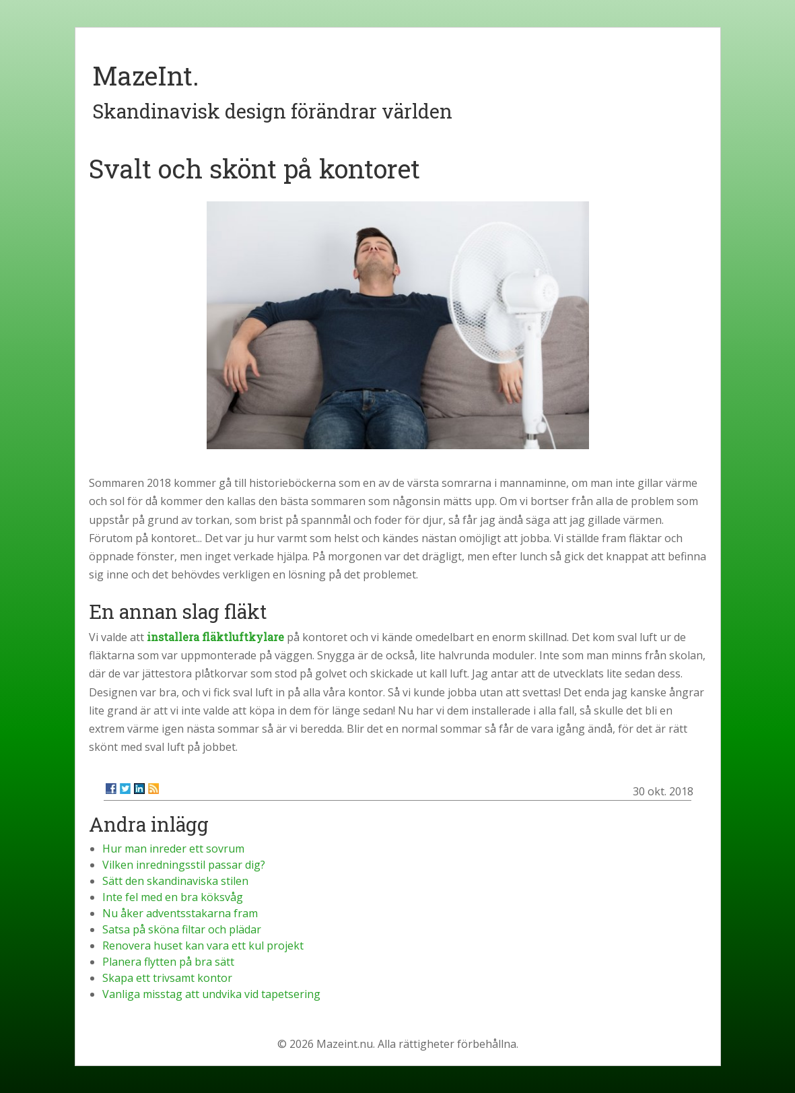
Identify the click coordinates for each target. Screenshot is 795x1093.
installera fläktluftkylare (215, 637)
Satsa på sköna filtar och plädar (181, 929)
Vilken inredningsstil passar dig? (183, 864)
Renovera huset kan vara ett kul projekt (203, 945)
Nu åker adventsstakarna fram (180, 913)
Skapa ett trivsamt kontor (167, 977)
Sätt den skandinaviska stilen (175, 880)
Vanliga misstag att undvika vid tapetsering (211, 994)
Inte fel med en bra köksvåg (172, 897)
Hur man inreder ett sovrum (173, 848)
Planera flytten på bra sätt (168, 961)
